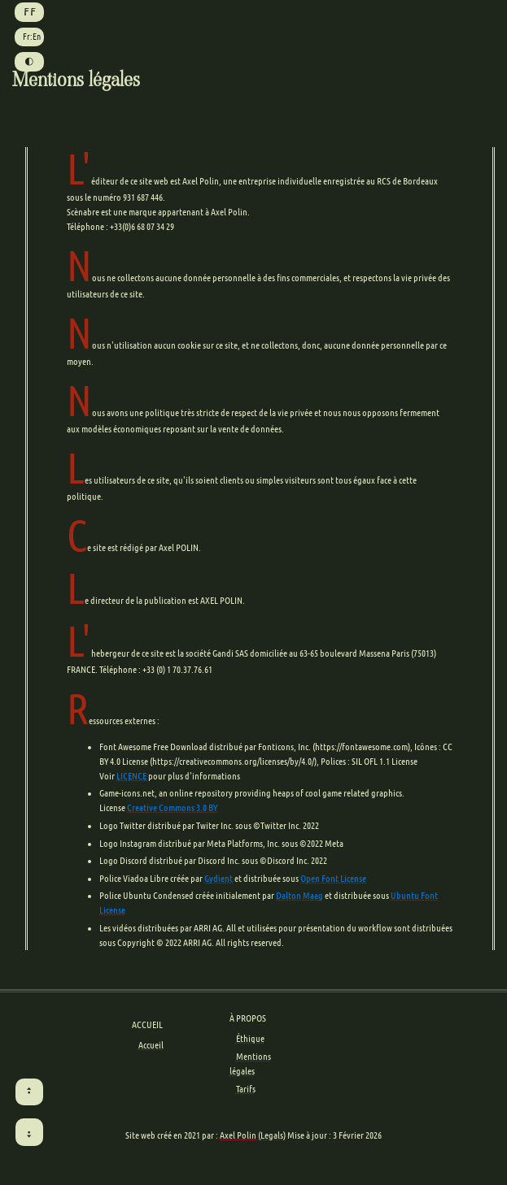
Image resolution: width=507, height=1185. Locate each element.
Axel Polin (238, 1135)
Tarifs (246, 1088)
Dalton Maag (299, 895)
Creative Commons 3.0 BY (172, 807)
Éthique (250, 1038)
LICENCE (131, 775)
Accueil (151, 1045)
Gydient (218, 878)
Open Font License (333, 878)
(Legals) (272, 1135)
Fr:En (32, 36)
